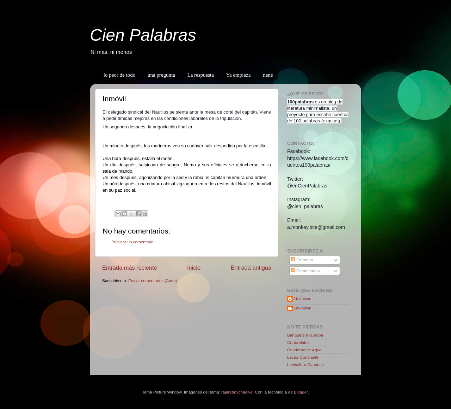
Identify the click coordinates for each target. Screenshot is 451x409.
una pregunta (161, 75)
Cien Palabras (143, 35)
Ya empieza (238, 75)
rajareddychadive (237, 392)
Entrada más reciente (129, 267)
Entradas (302, 259)
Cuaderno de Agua (304, 349)
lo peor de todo (119, 75)
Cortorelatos (298, 342)
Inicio (193, 267)
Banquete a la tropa (305, 335)
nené (268, 75)
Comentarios (305, 270)
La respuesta (200, 75)
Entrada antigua (250, 267)
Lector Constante (303, 357)
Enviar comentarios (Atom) (152, 280)
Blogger (301, 392)
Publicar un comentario (132, 241)
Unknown (302, 298)
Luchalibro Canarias (305, 364)
